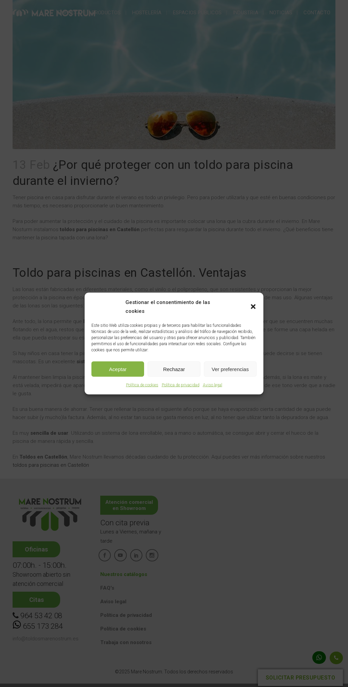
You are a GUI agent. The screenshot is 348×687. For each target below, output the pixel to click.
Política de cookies (142, 385)
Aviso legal (212, 385)
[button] (253, 306)
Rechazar (174, 369)
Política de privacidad (180, 385)
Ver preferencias (230, 369)
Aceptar (118, 369)
